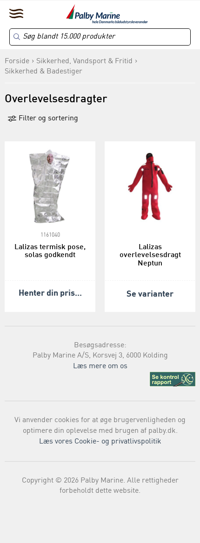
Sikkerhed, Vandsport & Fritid (84, 61)
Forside (17, 61)
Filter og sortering (42, 118)
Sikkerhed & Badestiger (43, 71)
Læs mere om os (100, 366)
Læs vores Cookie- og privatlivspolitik (100, 441)
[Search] (100, 37)
